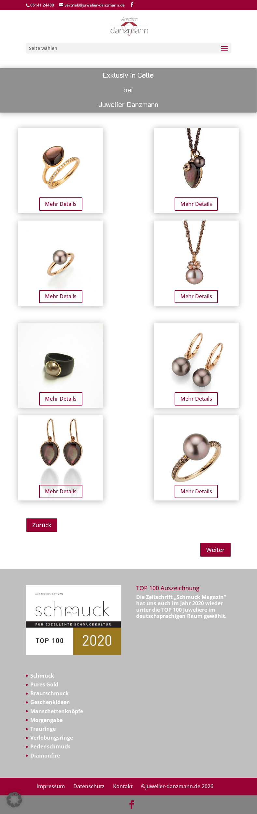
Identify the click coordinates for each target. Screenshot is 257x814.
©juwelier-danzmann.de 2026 (177, 786)
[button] (14, 799)
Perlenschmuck (50, 746)
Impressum (50, 786)
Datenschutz (89, 786)
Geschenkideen (50, 702)
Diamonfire (45, 755)
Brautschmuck (49, 693)
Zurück (41, 525)
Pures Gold (44, 684)
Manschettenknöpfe (56, 711)
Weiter (215, 550)
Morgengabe (46, 720)
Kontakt (123, 786)
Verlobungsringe (51, 737)
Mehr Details (61, 203)
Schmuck (42, 675)
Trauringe (43, 728)
